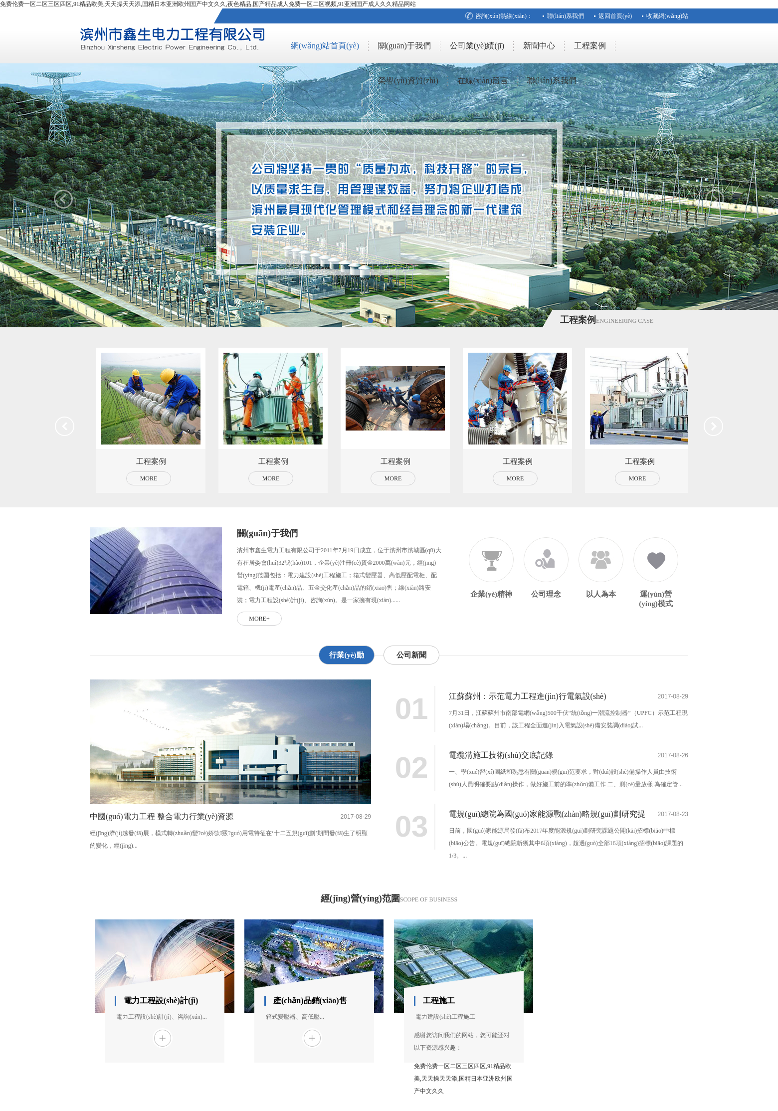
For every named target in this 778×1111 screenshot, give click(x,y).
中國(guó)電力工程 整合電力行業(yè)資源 (161, 816)
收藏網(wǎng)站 (667, 15)
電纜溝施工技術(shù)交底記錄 (501, 755)
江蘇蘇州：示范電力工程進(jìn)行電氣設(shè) (527, 696)
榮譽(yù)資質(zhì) (408, 80)
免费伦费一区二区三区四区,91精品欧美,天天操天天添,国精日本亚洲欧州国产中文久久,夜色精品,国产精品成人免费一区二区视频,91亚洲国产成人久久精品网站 (208, 3)
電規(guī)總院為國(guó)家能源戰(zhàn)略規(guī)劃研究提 (547, 814)
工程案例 (590, 45)
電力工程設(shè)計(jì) (161, 1000)
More (149, 478)
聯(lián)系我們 (565, 15)
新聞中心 (539, 45)
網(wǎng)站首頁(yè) (325, 45)
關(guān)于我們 (404, 45)
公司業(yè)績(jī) (477, 45)
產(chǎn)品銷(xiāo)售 (310, 1000)
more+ (259, 618)
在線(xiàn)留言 (482, 80)
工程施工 (439, 1000)
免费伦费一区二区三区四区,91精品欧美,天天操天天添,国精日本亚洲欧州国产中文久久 (463, 1079)
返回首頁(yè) (615, 15)
